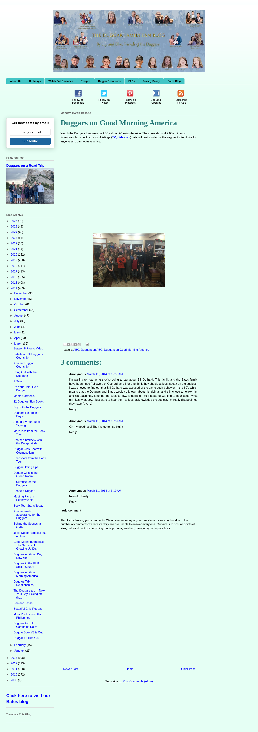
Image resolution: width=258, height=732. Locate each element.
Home (130, 668)
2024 (14, 232)
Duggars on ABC (91, 349)
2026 (14, 220)
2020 (14, 254)
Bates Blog (174, 81)
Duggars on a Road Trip (25, 165)
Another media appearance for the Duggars (27, 515)
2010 (14, 674)
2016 (14, 277)
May (17, 332)
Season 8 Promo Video (28, 348)
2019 (14, 260)
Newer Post (70, 668)
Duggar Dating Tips (26, 467)
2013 (14, 657)
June (17, 326)
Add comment (71, 510)
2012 (14, 663)
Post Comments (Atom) (138, 681)
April (17, 338)
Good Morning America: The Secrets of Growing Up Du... (29, 545)
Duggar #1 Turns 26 (26, 638)
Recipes (85, 81)
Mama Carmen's (24, 395)
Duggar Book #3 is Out (28, 632)
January (19, 650)
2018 (14, 265)
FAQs (131, 81)
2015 (14, 282)
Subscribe (30, 141)
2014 (14, 288)
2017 (14, 271)
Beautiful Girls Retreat (28, 608)
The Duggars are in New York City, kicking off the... (29, 594)
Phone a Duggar (24, 490)
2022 (14, 243)
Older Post (188, 668)
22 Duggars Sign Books (29, 401)
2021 (14, 249)
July (17, 321)
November (21, 298)
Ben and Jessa (23, 603)
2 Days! (18, 381)
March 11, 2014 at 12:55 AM (105, 374)
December (21, 293)
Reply (73, 409)
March (18, 343)
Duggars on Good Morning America (126, 349)
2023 (14, 237)
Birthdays (35, 81)
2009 (14, 680)
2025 (14, 226)
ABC (76, 349)
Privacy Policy (151, 81)
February (20, 645)
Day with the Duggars (27, 407)
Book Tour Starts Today (28, 505)
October (19, 304)
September (21, 310)
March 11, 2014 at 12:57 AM (105, 421)
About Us (15, 81)
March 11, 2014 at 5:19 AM (104, 490)
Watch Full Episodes (60, 81)
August (19, 315)
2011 (14, 668)
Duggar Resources (109, 81)
